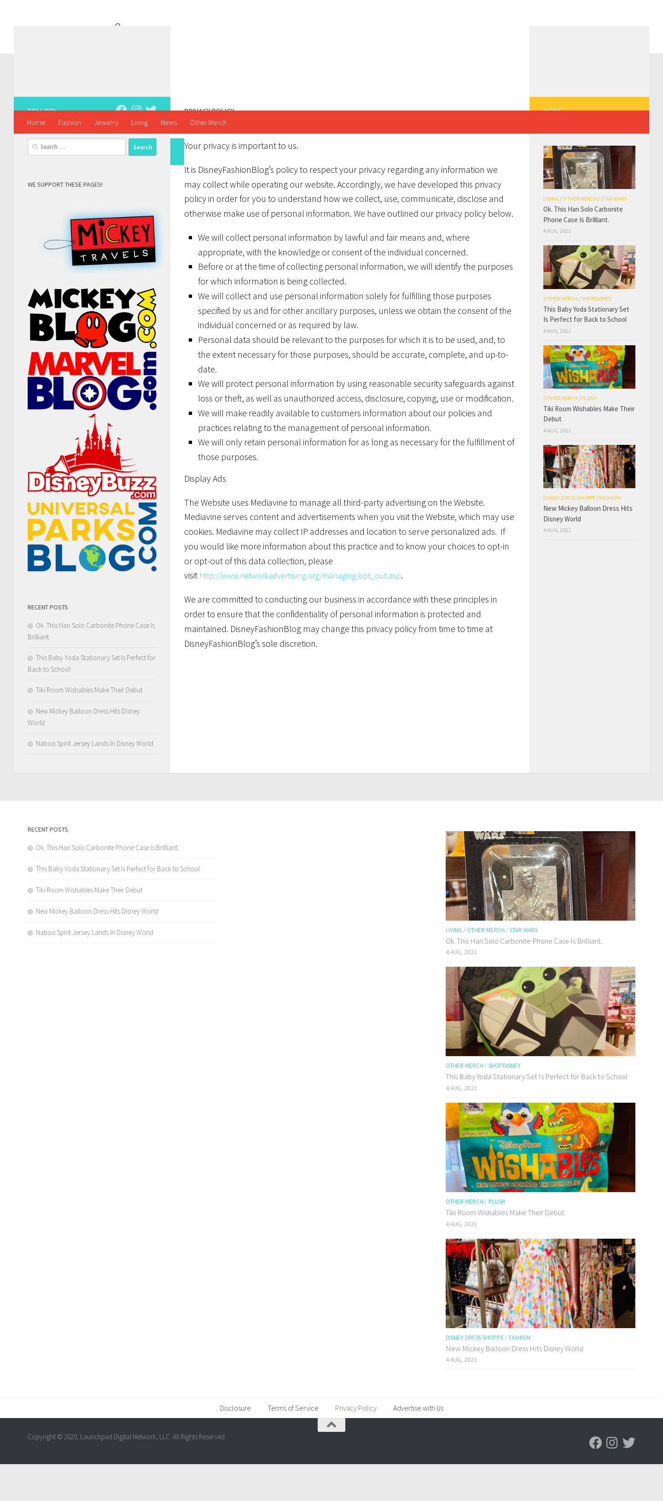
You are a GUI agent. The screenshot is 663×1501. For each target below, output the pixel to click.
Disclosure (235, 1444)
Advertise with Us (418, 1444)
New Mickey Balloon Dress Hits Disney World (97, 948)
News (169, 122)
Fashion (69, 122)
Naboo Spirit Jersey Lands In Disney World (94, 780)
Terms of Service (293, 1444)
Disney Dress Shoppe (569, 534)
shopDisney (596, 335)
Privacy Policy (356, 1444)
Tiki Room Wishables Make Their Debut (89, 726)
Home (36, 122)
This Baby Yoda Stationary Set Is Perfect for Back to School (118, 905)
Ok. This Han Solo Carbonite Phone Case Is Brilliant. (107, 884)
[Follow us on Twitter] (151, 147)
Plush (589, 434)
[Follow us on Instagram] (136, 147)
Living (139, 122)
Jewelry (106, 122)
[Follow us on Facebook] (121, 147)
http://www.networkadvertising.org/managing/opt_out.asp (313, 650)
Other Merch (208, 122)
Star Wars (613, 235)
